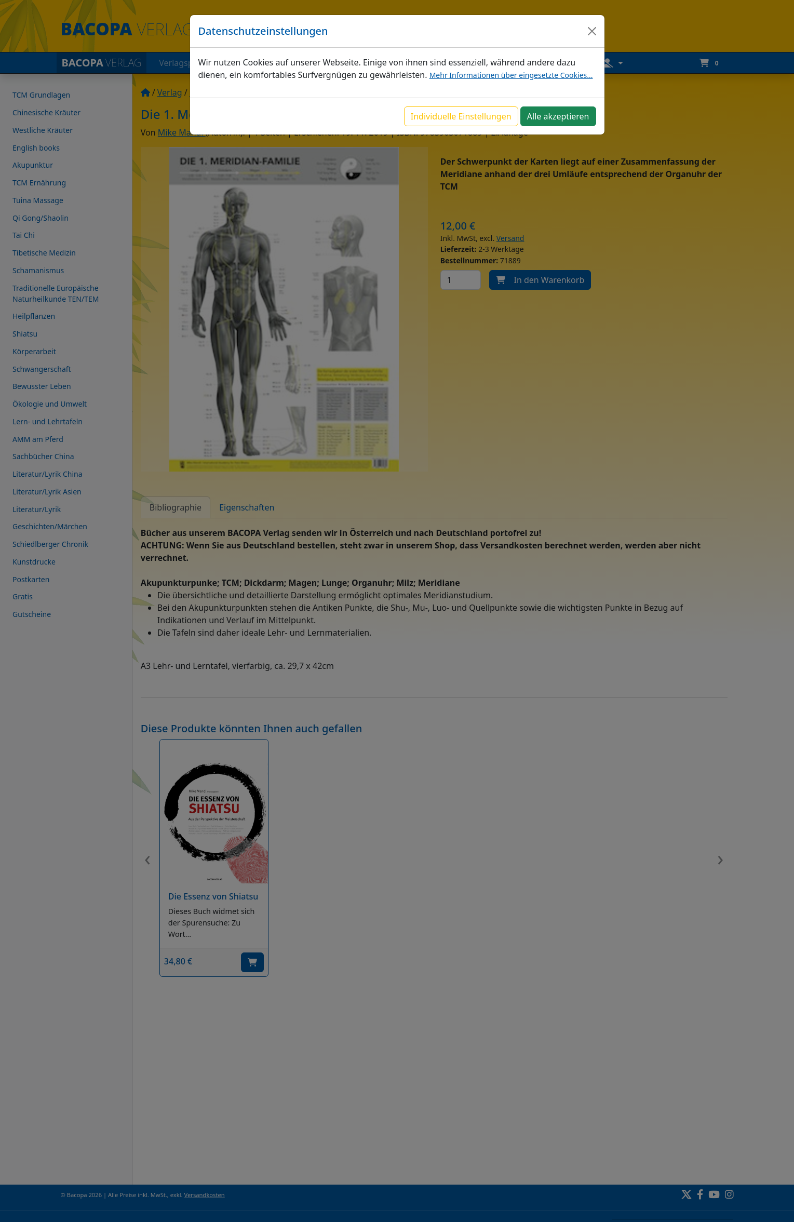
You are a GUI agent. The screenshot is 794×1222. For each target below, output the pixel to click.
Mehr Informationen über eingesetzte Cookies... (511, 75)
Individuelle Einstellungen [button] (461, 116)
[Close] (592, 31)
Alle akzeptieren (558, 116)
